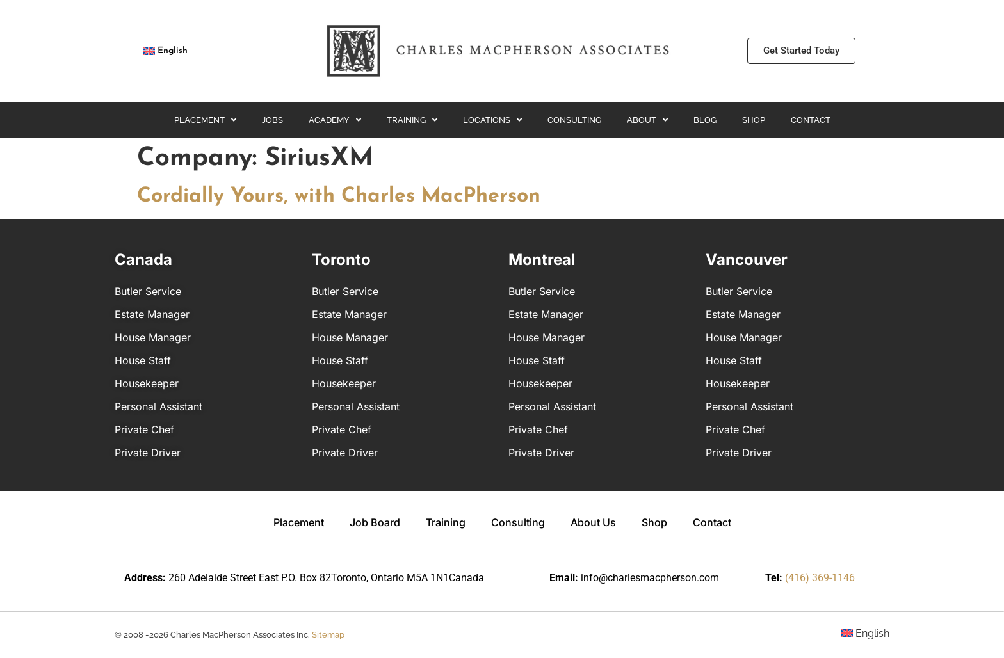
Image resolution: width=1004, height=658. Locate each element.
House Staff (143, 360)
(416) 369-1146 (820, 578)
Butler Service (148, 291)
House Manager (153, 337)
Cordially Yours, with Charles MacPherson (338, 196)
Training (412, 120)
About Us (593, 522)
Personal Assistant (158, 406)
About (647, 120)
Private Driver (148, 452)
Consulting (574, 120)
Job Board (375, 522)
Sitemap (328, 634)
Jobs (272, 120)
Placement (205, 120)
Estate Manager (152, 314)
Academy (335, 120)
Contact (810, 120)
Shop (753, 120)
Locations (492, 120)
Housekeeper (147, 383)
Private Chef (144, 429)
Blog (705, 120)
